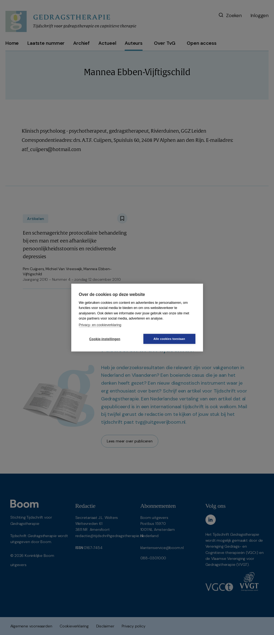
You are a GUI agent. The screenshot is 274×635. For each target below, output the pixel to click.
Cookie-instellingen (104, 339)
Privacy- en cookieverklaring (100, 325)
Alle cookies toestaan (169, 338)
